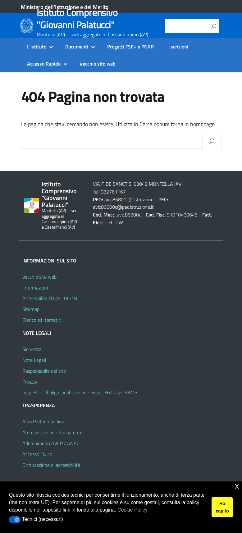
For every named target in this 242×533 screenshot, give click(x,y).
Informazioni (35, 287)
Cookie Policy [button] (132, 509)
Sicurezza (32, 349)
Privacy (29, 381)
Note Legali (34, 360)
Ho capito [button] (222, 507)
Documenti (76, 46)
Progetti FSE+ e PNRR (130, 46)
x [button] (237, 486)
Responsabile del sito (44, 371)
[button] (15, 519)
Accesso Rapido (44, 63)
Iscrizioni (178, 46)
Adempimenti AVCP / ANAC (51, 443)
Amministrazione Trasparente (52, 432)
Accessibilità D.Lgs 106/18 (49, 298)
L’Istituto (36, 46)
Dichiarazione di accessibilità (51, 465)
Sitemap (30, 309)
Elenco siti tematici (42, 320)
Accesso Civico (37, 454)
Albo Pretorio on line (43, 421)
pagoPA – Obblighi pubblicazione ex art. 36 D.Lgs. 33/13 (80, 392)
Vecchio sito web (98, 63)
